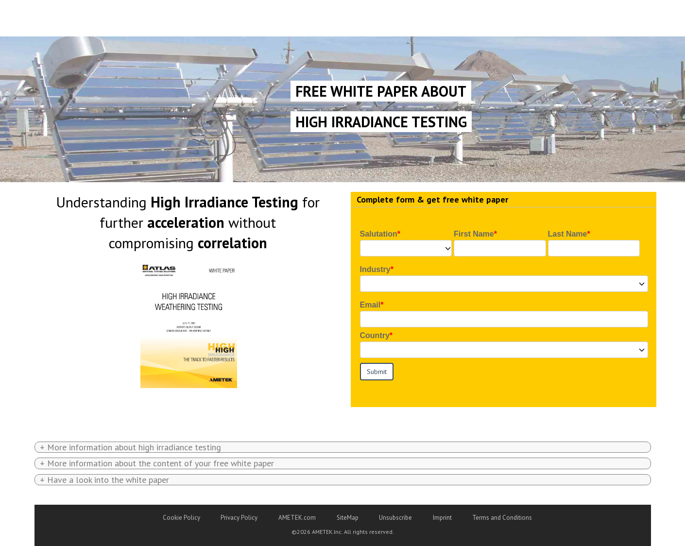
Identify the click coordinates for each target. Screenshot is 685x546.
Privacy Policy (239, 517)
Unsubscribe (395, 517)
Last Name (567, 234)
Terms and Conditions (502, 517)
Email (370, 305)
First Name (474, 234)
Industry (375, 269)
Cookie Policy (181, 517)
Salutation (378, 234)
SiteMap (348, 517)
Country (375, 335)
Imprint (442, 517)
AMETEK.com (297, 517)
